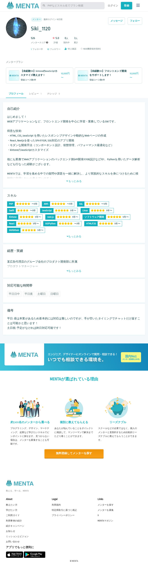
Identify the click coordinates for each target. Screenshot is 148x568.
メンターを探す (106, 504)
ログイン (113, 5)
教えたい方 (11, 504)
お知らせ (10, 531)
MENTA (75, 561)
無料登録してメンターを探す (74, 453)
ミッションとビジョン (17, 536)
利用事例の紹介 (14, 520)
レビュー (35, 93)
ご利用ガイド (13, 515)
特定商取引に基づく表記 (64, 510)
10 (48, 49)
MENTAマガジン (105, 520)
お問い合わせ (13, 541)
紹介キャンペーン (15, 525)
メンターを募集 (106, 510)
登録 (126, 5)
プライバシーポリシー (63, 515)
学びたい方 (11, 510)
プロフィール (16, 93)
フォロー (135, 21)
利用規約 (56, 504)
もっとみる (74, 181)
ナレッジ (53, 93)
